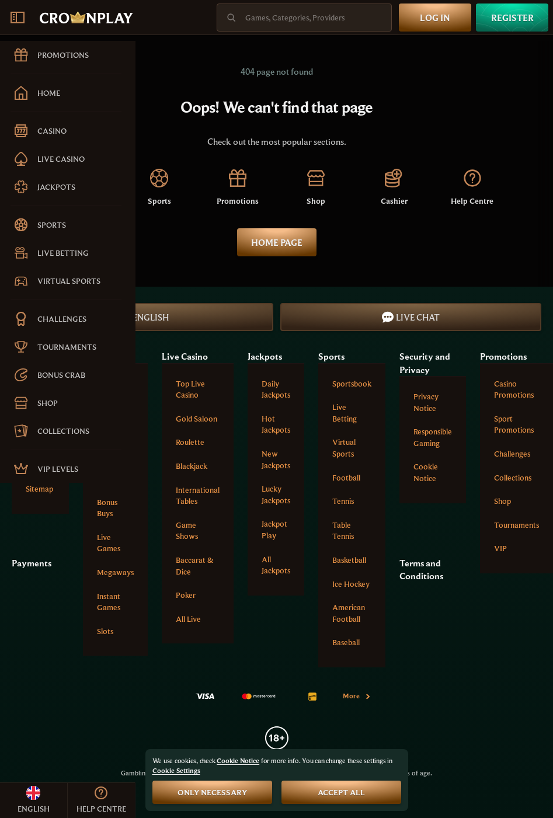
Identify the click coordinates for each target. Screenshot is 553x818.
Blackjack (191, 466)
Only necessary (212, 792)
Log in (435, 17)
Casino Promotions (514, 389)
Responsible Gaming (432, 437)
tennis (343, 501)
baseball (346, 642)
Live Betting (344, 413)
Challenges (512, 453)
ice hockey (351, 584)
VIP (500, 548)
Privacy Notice (426, 402)
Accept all (341, 792)
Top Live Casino (190, 389)
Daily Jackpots (276, 389)
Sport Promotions (514, 424)
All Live (188, 619)
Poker (186, 595)
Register (512, 17)
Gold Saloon (196, 418)
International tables (198, 496)
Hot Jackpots (276, 424)
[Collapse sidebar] (17, 17)
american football (348, 613)
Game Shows (187, 531)
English (142, 317)
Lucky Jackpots (276, 494)
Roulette (190, 442)
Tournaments (516, 525)
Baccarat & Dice (195, 566)
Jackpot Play (274, 529)
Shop (502, 501)
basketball (349, 560)
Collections (512, 477)
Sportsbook (351, 383)
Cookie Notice (425, 472)
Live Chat (411, 317)
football (346, 477)
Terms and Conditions (421, 569)
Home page (276, 242)
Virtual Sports (344, 448)
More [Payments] (357, 695)
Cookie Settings (176, 771)
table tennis (343, 531)
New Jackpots (276, 459)
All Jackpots (276, 565)
